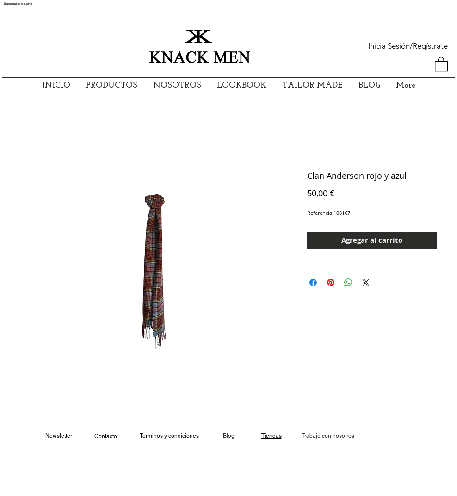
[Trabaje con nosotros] (328, 436)
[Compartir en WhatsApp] (348, 282)
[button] (441, 63)
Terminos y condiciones (169, 436)
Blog (229, 436)
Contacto (105, 436)
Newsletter (58, 436)
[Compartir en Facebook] (313, 282)
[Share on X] (365, 282)
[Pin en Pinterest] (330, 282)
